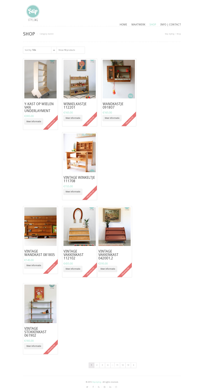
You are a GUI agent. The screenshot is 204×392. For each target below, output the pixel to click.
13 (128, 365)
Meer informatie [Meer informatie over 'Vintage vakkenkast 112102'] (73, 269)
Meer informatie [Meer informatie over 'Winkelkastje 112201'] (73, 118)
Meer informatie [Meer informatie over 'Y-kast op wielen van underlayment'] (33, 121)
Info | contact (170, 24)
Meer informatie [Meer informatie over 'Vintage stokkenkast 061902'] (33, 346)
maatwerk (138, 24)
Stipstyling (96, 382)
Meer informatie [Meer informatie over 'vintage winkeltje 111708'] (73, 192)
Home (123, 24)
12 (123, 365)
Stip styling (169, 34)
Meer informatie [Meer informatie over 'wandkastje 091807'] (112, 118)
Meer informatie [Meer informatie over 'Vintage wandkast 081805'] (33, 265)
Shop (153, 24)
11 (117, 365)
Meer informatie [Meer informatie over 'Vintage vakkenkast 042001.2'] (108, 269)
